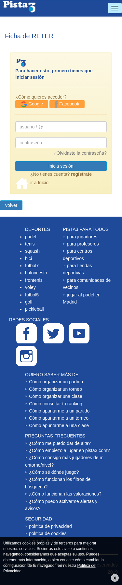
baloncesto (36, 272)
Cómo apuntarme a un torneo (58, 418)
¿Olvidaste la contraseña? (80, 153)
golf (29, 301)
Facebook (67, 104)
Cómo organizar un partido (56, 381)
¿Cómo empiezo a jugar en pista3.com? (69, 450)
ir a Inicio (31, 182)
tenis (30, 243)
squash (32, 251)
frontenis (34, 280)
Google (31, 104)
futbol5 (32, 294)
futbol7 (32, 265)
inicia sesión (60, 166)
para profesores (83, 243)
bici (28, 258)
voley (30, 287)
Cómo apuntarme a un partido (59, 410)
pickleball (34, 309)
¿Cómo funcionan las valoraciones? (65, 493)
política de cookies (47, 533)
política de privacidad (50, 526)
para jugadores (82, 236)
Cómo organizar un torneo (55, 389)
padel (30, 236)
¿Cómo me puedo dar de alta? (60, 443)
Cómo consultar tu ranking (55, 403)
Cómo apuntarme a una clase (59, 425)
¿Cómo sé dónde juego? (54, 472)
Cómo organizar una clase (55, 396)
